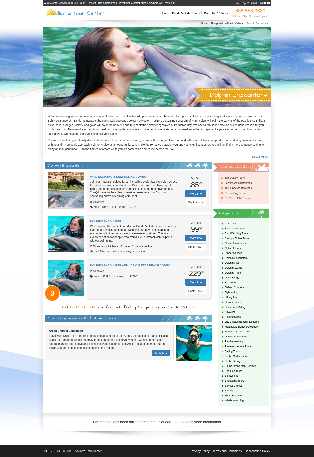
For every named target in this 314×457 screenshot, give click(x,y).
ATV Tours (231, 223)
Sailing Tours (232, 351)
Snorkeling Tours (234, 380)
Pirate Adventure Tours (238, 346)
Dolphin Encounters (236, 257)
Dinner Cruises (233, 252)
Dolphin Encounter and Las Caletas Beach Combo (130, 265)
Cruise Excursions (235, 243)
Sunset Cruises (234, 385)
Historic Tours (233, 302)
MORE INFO (160, 352)
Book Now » (195, 202)
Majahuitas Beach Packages (241, 326)
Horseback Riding (235, 307)
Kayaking (230, 311)
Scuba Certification (236, 356)
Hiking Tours (232, 297)
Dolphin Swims (233, 267)
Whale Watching (234, 400)
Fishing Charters (234, 287)
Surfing (229, 390)
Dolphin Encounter (105, 221)
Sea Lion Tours (233, 370)
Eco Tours (231, 282)
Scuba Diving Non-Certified (240, 365)
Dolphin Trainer (234, 272)
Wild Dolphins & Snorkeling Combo (118, 176)
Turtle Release (233, 395)
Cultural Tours (233, 248)
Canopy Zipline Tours (237, 238)
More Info (196, 193)
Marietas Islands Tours (238, 331)
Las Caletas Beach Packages (242, 321)
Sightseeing (232, 375)
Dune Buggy (232, 277)
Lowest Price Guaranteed (102, 2)
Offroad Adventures (236, 336)
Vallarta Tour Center (78, 13)
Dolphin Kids (232, 262)
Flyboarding (232, 292)
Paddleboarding (234, 341)
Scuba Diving (232, 361)
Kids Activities (233, 316)
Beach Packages (235, 228)
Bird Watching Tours (236, 233)
